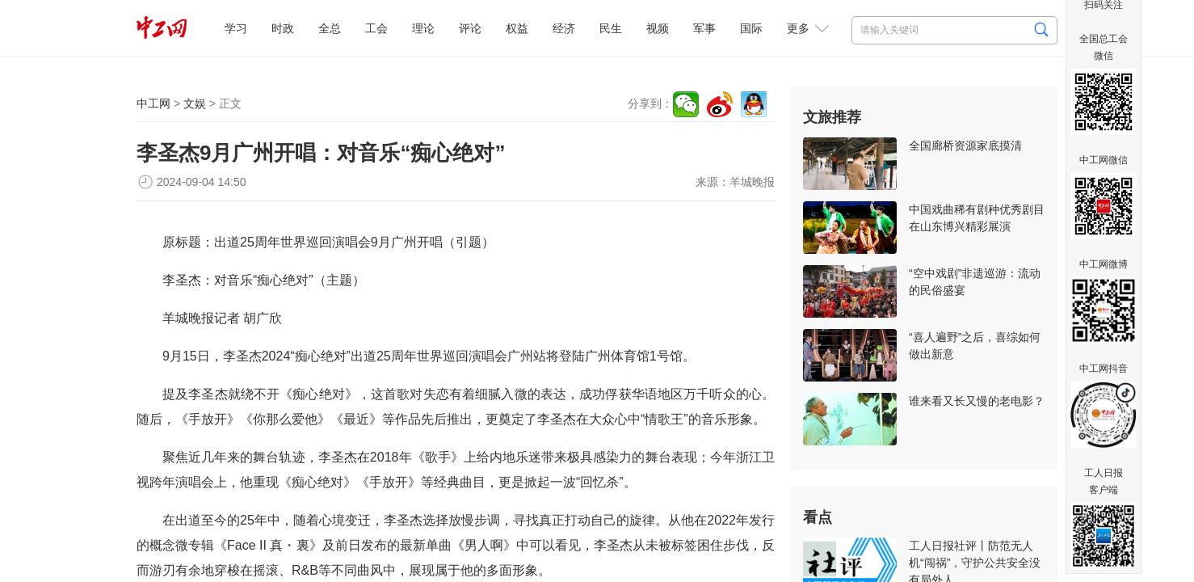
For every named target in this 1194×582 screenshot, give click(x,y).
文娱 (194, 103)
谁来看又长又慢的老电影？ (977, 400)
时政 (282, 28)
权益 (517, 28)
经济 (564, 28)
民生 (610, 28)
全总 (329, 28)
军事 (704, 28)
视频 (657, 28)
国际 (751, 28)
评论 (470, 28)
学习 (236, 28)
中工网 (153, 103)
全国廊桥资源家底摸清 (965, 145)
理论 (423, 28)
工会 (376, 28)
